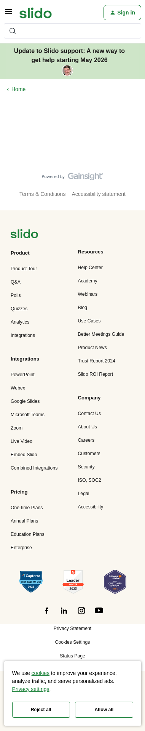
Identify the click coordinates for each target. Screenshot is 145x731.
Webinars (88, 294)
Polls (16, 295)
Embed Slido (24, 454)
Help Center (90, 267)
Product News (92, 347)
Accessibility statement (99, 194)
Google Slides (25, 401)
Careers (86, 440)
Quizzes (19, 308)
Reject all (41, 709)
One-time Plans (27, 507)
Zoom (16, 428)
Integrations (23, 335)
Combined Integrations (34, 468)
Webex (18, 388)
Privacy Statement (72, 628)
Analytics (20, 322)
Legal (83, 493)
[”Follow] (46, 615)
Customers (89, 453)
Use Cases (89, 321)
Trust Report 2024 (96, 361)
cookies (40, 673)
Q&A (16, 282)
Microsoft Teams (28, 414)
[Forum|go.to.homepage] (35, 12)
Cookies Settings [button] (72, 642)
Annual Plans (24, 521)
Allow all (104, 709)
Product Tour (24, 268)
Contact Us (89, 413)
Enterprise (21, 547)
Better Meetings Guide (101, 334)
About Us (87, 427)
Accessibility (91, 507)
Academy (87, 281)
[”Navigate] (24, 235)
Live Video (21, 441)
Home (18, 89)
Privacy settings (30, 689)
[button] (8, 14)
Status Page (72, 656)
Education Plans (28, 534)
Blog (83, 307)
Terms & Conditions (42, 194)
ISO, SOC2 (89, 480)
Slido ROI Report (95, 374)
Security (86, 467)
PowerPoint (23, 374)
